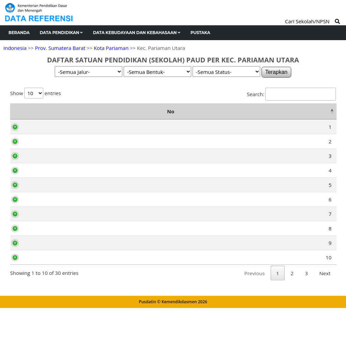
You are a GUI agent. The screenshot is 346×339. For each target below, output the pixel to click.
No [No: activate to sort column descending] (17, 115)
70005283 (44, 275)
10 (22, 275)
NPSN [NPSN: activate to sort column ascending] (43, 115)
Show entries (35, 93)
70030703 (44, 179)
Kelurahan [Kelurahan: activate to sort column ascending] (269, 115)
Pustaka (200, 32)
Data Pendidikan (61, 32)
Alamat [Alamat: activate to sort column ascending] (180, 115)
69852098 (44, 251)
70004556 (44, 135)
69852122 (44, 222)
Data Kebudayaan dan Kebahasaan (136, 32)
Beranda (19, 32)
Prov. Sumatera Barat (60, 48)
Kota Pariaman (111, 48)
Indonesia (14, 48)
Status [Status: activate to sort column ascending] (320, 115)
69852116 (44, 150)
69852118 (44, 208)
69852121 (44, 193)
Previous (254, 308)
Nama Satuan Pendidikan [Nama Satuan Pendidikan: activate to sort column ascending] (93, 115)
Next (324, 308)
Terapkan (276, 72)
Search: (291, 94)
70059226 (44, 237)
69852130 (44, 164)
